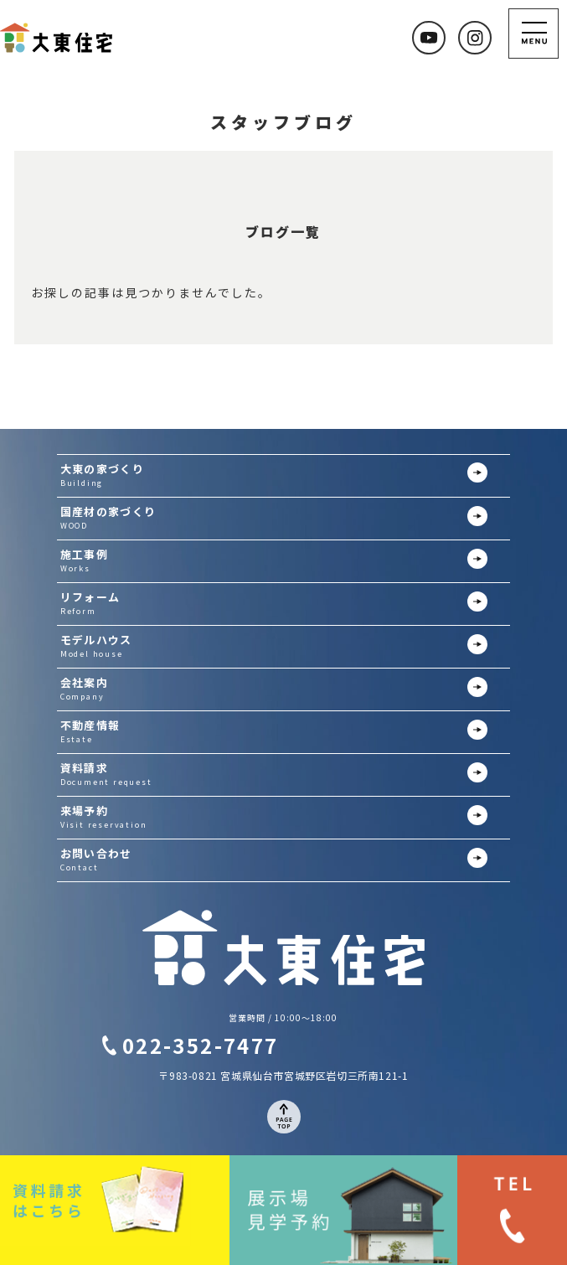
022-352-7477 (200, 1045)
